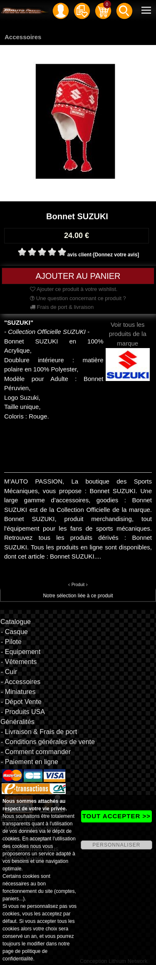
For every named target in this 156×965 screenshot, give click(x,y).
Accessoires (23, 36)
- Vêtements (19, 661)
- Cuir (9, 671)
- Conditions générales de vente (48, 741)
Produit (78, 584)
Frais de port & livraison (62, 307)
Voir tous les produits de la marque (128, 344)
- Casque (14, 631)
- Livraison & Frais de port (39, 731)
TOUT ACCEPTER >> (116, 816)
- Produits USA (23, 711)
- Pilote (11, 641)
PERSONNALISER (116, 845)
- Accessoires (20, 681)
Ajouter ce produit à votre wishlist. (73, 289)
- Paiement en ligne (29, 761)
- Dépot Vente (21, 701)
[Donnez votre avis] (116, 255)
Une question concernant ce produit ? (78, 298)
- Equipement (20, 651)
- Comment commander (36, 751)
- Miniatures (18, 691)
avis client (79, 255)
